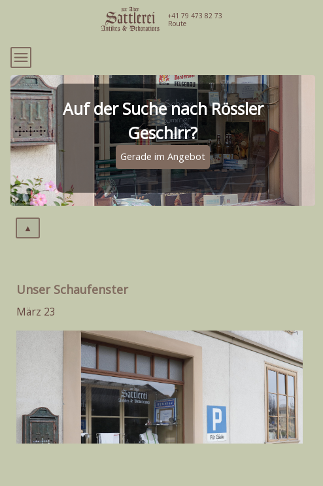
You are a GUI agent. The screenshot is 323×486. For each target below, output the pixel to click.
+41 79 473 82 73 (195, 15)
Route (177, 23)
